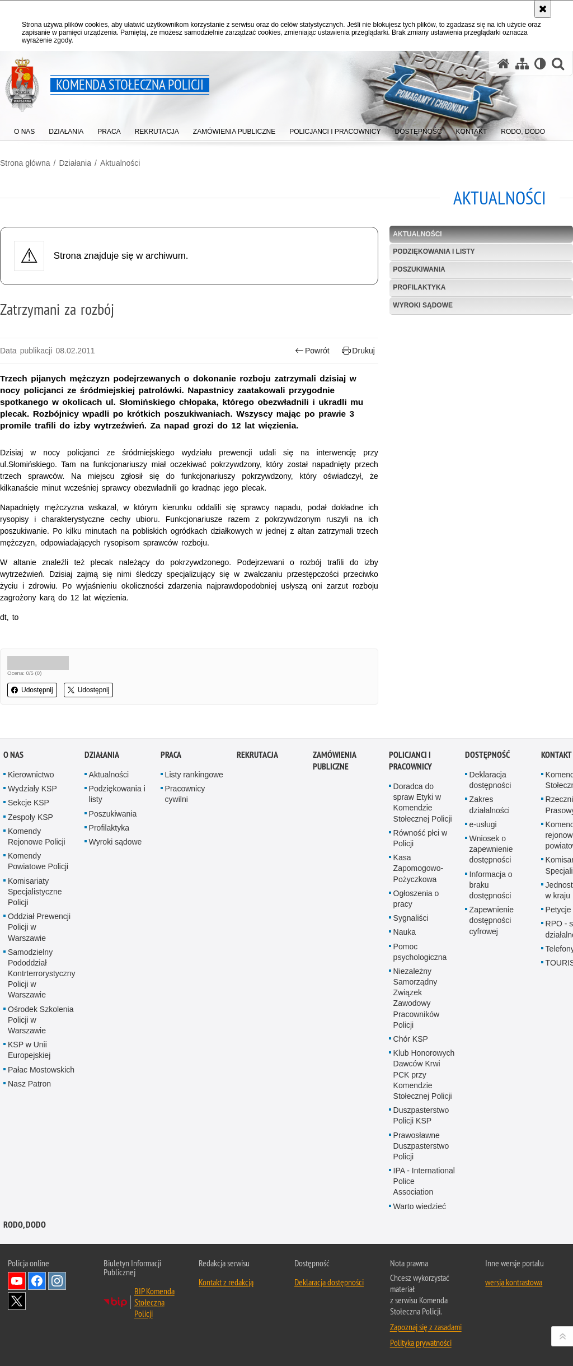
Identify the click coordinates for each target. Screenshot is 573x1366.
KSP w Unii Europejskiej (29, 1061)
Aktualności (120, 162)
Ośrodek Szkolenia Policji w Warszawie (41, 1031)
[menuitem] (24, 129)
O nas (13, 766)
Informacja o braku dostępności (491, 896)
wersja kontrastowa (513, 1293)
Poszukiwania (419, 269)
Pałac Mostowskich (41, 1080)
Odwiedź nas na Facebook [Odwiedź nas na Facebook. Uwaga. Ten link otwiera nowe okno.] (37, 1293)
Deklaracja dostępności (490, 791)
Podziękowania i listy (434, 251)
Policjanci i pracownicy (410, 772)
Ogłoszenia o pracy (416, 910)
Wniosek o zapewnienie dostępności (491, 861)
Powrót (312, 351)
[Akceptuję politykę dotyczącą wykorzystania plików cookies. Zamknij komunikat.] (542, 9)
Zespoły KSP (30, 828)
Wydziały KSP (32, 800)
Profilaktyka (419, 287)
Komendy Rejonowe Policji (36, 848)
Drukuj (358, 351)
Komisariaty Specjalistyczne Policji (35, 903)
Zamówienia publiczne (334, 772)
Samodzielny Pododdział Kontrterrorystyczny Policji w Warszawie (42, 985)
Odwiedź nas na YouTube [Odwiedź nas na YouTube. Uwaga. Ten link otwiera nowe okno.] (17, 1293)
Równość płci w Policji (420, 850)
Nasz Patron (29, 1095)
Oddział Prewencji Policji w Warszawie (39, 939)
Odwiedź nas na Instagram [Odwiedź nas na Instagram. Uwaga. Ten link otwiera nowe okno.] (57, 1293)
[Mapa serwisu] (522, 64)
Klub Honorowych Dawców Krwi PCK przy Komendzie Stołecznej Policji (424, 1086)
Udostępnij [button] (32, 690)
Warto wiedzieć (419, 1217)
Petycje (558, 921)
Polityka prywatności (421, 1354)
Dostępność (487, 766)
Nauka (404, 943)
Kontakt (556, 766)
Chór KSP (410, 1050)
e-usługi (483, 836)
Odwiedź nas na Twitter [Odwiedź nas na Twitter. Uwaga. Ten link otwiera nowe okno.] (17, 1313)
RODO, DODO (24, 1236)
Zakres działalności (489, 816)
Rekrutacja (257, 766)
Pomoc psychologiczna (420, 963)
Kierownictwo (31, 786)
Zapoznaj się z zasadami (426, 1338)
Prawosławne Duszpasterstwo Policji (421, 1157)
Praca (171, 766)
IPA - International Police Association (424, 1193)
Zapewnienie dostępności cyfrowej (491, 932)
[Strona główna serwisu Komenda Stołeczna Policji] (503, 64)
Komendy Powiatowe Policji (38, 873)
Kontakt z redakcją (226, 1293)
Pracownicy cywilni (185, 805)
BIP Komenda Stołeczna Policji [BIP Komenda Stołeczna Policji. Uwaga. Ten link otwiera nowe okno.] (154, 1314)
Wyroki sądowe (423, 305)
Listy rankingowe (194, 786)
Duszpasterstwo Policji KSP (421, 1127)
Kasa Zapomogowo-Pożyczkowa (418, 880)
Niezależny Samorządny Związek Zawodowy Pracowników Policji (416, 1009)
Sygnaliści (411, 929)
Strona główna (25, 162)
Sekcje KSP (28, 814)
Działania (75, 162)
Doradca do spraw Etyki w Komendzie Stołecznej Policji (422, 814)
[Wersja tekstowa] (540, 64)
